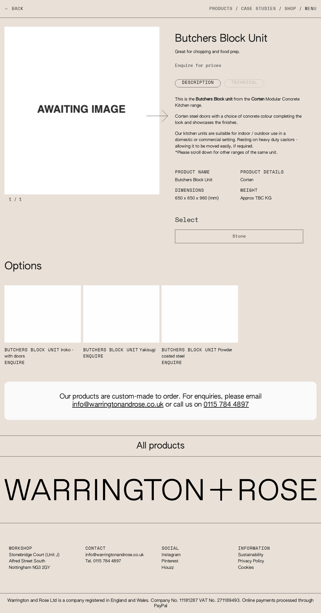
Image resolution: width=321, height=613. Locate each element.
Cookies (246, 568)
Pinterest (170, 561)
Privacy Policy (251, 561)
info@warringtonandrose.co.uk (118, 404)
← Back (13, 9)
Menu (311, 9)
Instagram (171, 555)
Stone (239, 236)
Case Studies (258, 9)
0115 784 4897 (226, 404)
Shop (290, 9)
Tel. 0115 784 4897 (103, 561)
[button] (157, 116)
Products (221, 9)
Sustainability (250, 555)
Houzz (168, 568)
